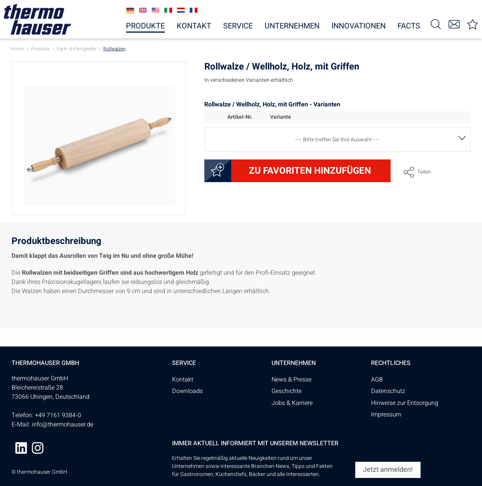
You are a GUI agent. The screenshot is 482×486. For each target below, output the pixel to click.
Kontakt (182, 379)
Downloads (187, 391)
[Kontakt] (454, 23)
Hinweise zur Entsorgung (404, 403)
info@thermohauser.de (62, 424)
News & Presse (291, 379)
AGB (377, 379)
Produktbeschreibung (56, 242)
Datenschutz (388, 391)
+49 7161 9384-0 (58, 415)
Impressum (386, 414)
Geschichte (286, 391)
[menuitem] (435, 23)
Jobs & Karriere (292, 403)
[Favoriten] (472, 23)
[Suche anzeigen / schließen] (435, 23)
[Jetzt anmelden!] (388, 469)
